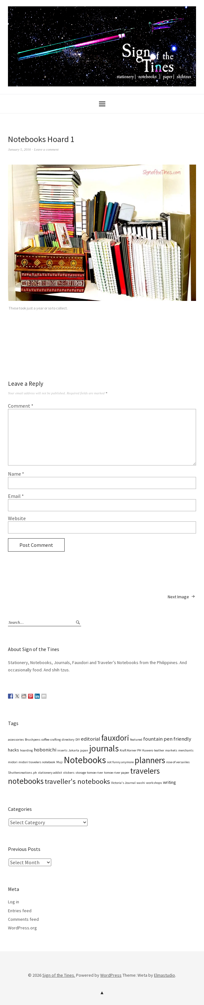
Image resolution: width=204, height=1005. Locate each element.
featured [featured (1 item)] (136, 739)
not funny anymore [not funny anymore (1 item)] (120, 762)
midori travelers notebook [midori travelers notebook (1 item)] (36, 762)
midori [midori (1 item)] (13, 762)
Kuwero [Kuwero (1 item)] (147, 750)
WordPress (111, 975)
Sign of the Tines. (58, 975)
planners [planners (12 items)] (150, 760)
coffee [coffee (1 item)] (45, 739)
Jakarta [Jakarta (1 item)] (73, 750)
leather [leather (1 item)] (159, 750)
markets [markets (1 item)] (171, 750)
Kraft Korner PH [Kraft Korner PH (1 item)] (130, 750)
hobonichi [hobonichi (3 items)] (45, 749)
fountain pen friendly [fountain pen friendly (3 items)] (167, 739)
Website (17, 518)
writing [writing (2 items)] (169, 782)
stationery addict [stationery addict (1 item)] (50, 773)
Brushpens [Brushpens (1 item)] (32, 739)
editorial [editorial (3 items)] (90, 739)
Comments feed (23, 919)
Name (16, 474)
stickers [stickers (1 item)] (68, 773)
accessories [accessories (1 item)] (16, 739)
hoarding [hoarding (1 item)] (26, 750)
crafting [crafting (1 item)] (55, 739)
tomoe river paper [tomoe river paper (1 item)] (116, 773)
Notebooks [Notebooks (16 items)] (85, 760)
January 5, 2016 (19, 149)
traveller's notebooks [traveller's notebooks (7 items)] (77, 781)
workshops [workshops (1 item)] (154, 783)
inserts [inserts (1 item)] (62, 750)
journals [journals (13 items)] (104, 748)
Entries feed (20, 910)
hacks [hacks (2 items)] (13, 750)
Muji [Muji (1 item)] (59, 762)
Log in (13, 902)
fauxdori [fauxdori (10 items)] (115, 738)
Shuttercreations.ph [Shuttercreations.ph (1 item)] (22, 773)
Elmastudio (164, 975)
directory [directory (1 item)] (68, 739)
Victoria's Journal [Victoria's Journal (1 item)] (123, 783)
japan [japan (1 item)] (84, 750)
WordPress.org (22, 928)
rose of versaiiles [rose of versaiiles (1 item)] (178, 762)
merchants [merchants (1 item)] (185, 750)
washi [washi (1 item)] (141, 783)
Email (16, 496)
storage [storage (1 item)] (80, 773)
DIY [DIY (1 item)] (77, 739)
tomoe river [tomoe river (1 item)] (95, 773)
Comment (20, 406)
